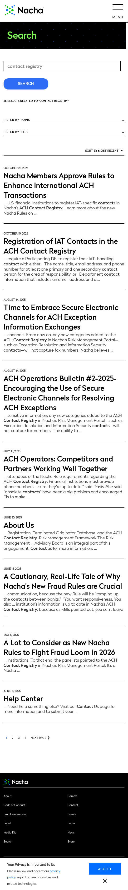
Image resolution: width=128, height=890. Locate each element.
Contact (73, 805)
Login (71, 823)
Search (8, 841)
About (8, 796)
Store (71, 841)
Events (72, 814)
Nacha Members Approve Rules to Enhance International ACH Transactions (59, 184)
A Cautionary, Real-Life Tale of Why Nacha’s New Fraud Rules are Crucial (63, 580)
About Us (19, 524)
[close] (105, 881)
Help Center (23, 698)
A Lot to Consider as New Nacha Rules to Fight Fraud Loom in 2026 (59, 647)
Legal (7, 823)
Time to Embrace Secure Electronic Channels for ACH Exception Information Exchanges (61, 316)
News (71, 832)
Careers (72, 796)
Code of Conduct (14, 805)
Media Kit (10, 832)
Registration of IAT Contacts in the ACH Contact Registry (61, 245)
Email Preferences (15, 814)
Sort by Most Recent (101, 150)
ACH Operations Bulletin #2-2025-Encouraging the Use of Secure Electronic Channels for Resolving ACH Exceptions (60, 392)
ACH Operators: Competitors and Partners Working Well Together (58, 463)
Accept (105, 868)
